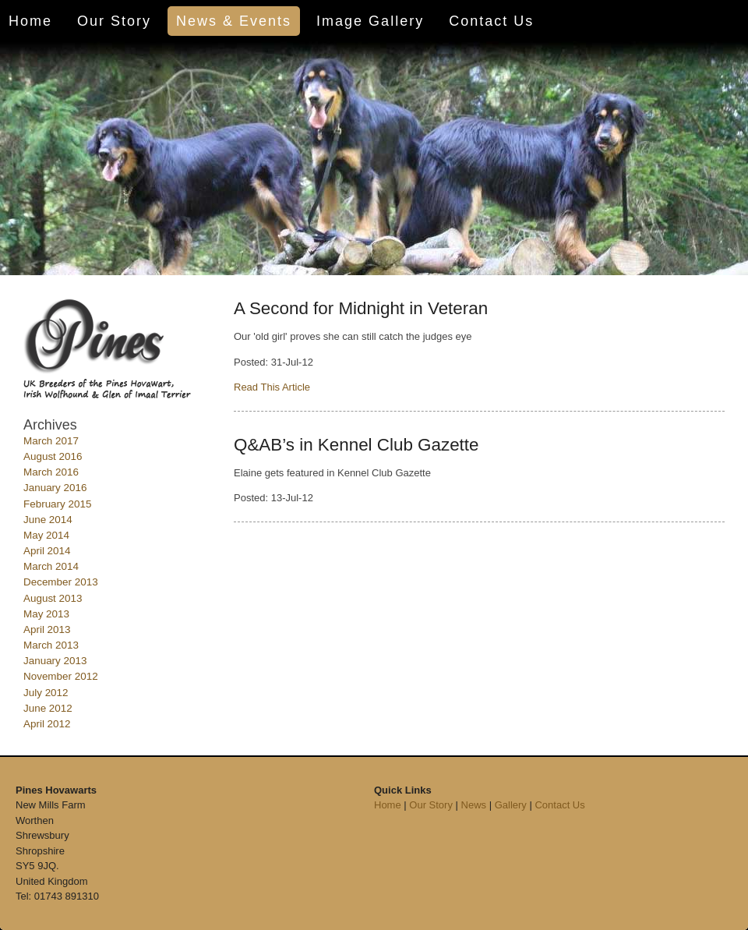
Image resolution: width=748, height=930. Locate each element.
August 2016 (52, 456)
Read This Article (272, 387)
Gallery (511, 805)
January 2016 (54, 487)
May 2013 (46, 614)
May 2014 (46, 535)
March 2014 (51, 566)
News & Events (233, 21)
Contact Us (491, 21)
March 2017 (51, 441)
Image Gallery (370, 21)
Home (30, 21)
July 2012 (46, 692)
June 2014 (47, 519)
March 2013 (51, 645)
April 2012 (47, 724)
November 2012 (60, 676)
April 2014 (47, 551)
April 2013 (47, 629)
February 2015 (57, 504)
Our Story (114, 21)
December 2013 (60, 582)
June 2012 (47, 708)
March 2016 (51, 472)
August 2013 (52, 598)
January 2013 (54, 661)
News (474, 805)
